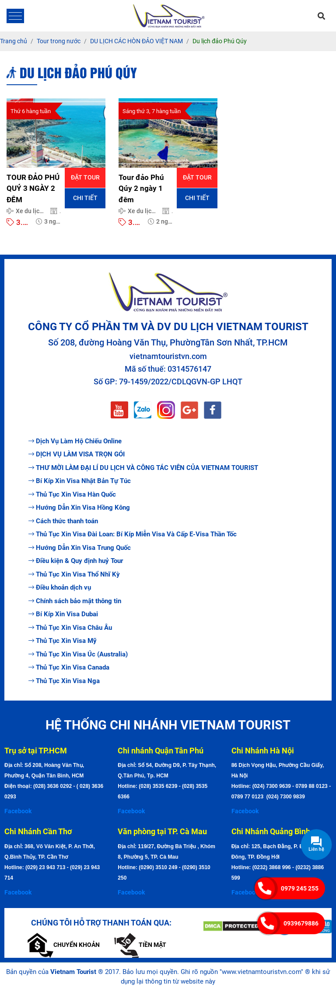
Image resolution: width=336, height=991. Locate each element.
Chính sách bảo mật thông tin (74, 601)
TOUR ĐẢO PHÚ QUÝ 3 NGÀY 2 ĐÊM (33, 188)
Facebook (18, 811)
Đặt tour (85, 177)
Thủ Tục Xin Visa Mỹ (62, 641)
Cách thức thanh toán (63, 521)
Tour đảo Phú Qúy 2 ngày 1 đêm (141, 188)
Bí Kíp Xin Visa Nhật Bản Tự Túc (79, 481)
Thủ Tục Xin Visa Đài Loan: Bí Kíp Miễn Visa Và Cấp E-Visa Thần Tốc (132, 534)
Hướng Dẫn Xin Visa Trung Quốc (79, 548)
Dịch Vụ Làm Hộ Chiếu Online (75, 441)
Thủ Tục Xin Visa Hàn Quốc (72, 494)
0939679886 (301, 923)
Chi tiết (85, 197)
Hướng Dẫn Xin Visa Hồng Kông (79, 507)
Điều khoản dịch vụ (59, 587)
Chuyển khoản (64, 944)
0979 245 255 (299, 888)
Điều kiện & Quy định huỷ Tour (75, 561)
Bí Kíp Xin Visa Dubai (63, 614)
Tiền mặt (140, 944)
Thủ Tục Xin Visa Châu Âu (70, 628)
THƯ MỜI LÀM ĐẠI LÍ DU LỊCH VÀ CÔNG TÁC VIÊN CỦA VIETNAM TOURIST (143, 468)
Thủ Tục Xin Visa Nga (64, 681)
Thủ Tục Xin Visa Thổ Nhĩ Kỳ (74, 574)
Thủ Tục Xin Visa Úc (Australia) (78, 654)
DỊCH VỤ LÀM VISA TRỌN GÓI (76, 454)
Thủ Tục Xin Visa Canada (68, 667)
